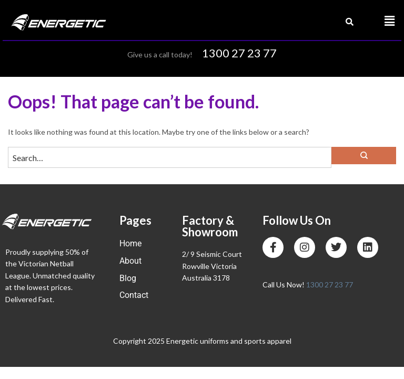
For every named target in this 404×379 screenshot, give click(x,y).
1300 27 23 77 (239, 53)
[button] (390, 21)
